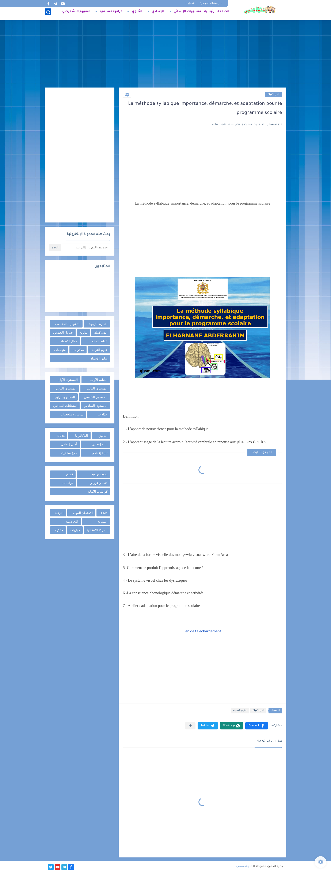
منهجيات (60, 350)
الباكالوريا (81, 435)
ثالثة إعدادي (99, 444)
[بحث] (48, 14)
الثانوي (137, 14)
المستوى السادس (95, 405)
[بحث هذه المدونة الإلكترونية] (86, 247)
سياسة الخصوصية (211, 3)
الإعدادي (158, 14)
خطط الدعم (99, 341)
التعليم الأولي (98, 379)
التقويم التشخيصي (76, 14)
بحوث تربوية (99, 474)
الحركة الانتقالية (97, 530)
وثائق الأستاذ (99, 358)
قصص (69, 474)
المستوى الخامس (95, 397)
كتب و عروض (98, 483)
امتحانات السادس (65, 405)
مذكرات (78, 350)
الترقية (59, 513)
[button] (256, 725)
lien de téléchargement (202, 631)
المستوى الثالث (97, 388)
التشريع (102, 521)
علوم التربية (240, 710)
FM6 (104, 513)
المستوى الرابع (65, 397)
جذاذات (102, 414)
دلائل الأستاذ (69, 341)
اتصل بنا (189, 3)
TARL (61, 435)
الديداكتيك (273, 94)
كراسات (67, 483)
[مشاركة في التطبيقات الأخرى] (190, 725)
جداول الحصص (63, 332)
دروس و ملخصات (71, 414)
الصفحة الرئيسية (216, 14)
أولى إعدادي (69, 444)
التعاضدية (72, 521)
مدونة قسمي (244, 866)
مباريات (75, 530)
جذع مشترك (69, 453)
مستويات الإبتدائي (187, 14)
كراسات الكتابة (97, 491)
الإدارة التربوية (98, 324)
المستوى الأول (68, 379)
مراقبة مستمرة (111, 14)
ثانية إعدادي (99, 453)
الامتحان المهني (82, 513)
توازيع (83, 332)
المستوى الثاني (66, 388)
